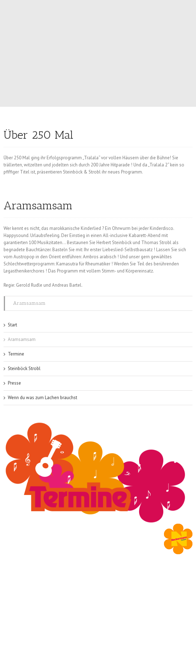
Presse (14, 383)
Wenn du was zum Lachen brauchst (42, 398)
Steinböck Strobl (24, 368)
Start (12, 325)
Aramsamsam (29, 303)
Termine (16, 354)
